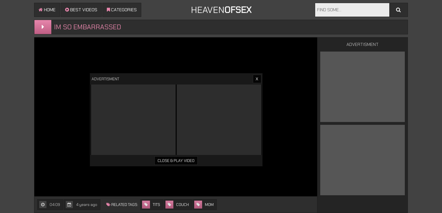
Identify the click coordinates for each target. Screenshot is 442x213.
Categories (122, 10)
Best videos (81, 10)
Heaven (221, 10)
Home (47, 10)
